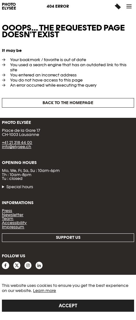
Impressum (13, 226)
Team (7, 218)
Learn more (44, 290)
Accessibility (14, 222)
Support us (68, 237)
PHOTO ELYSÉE (9, 7)
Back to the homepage (68, 102)
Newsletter (12, 214)
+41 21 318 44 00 (17, 142)
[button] (129, 6)
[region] (68, 297)
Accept (68, 305)
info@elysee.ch (16, 146)
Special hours (19, 187)
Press (7, 210)
